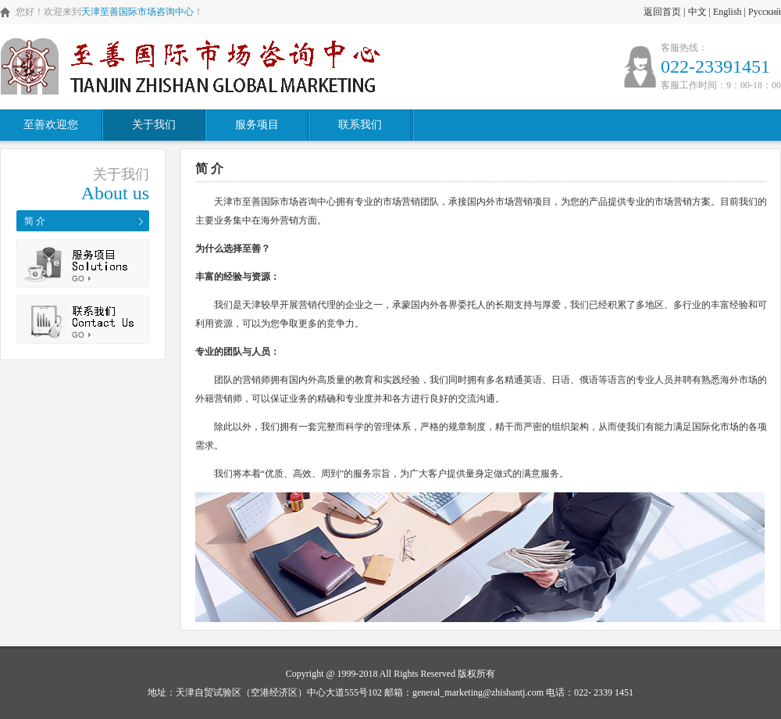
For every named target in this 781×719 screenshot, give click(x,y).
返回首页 (662, 11)
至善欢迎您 (50, 125)
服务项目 (257, 125)
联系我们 (360, 125)
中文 (697, 11)
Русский (764, 11)
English (727, 11)
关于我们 (154, 125)
